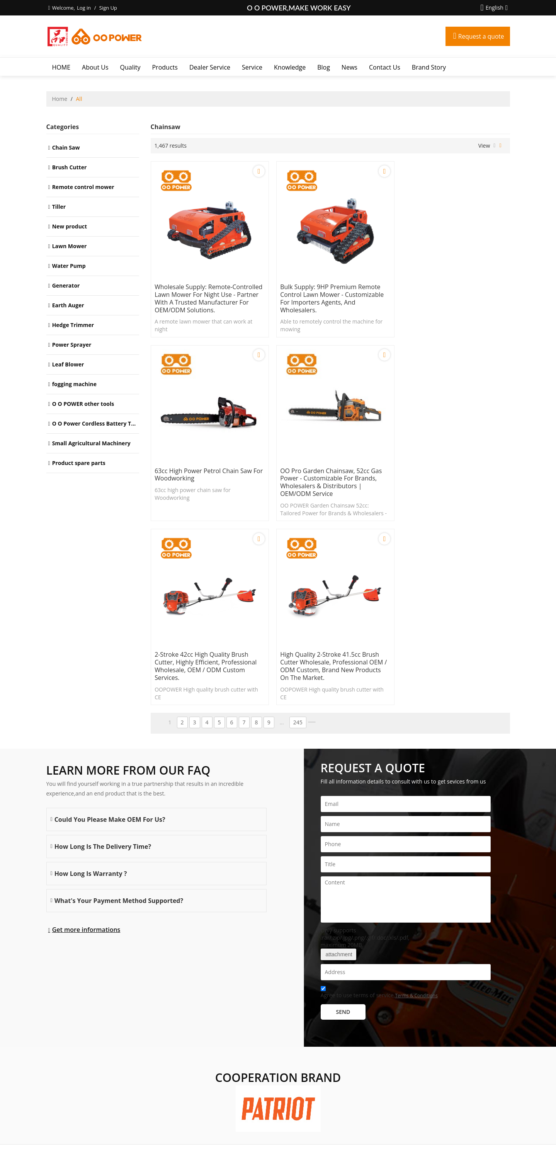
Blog (323, 67)
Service (252, 67)
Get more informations (86, 747)
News (349, 67)
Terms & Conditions (416, 812)
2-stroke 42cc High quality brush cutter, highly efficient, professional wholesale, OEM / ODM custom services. (328, 483)
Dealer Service (209, 67)
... (282, 539)
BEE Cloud (352, 1152)
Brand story (429, 67)
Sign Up (108, 7)
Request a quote (480, 36)
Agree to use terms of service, (379, 810)
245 (298, 539)
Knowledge (290, 67)
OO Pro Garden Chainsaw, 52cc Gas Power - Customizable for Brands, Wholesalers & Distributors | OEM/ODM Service (206, 483)
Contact (249, 1144)
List (494, 146)
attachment (338, 771)
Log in (84, 7)
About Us (95, 67)
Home (60, 98)
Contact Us (384, 67)
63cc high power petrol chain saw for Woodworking (448, 287)
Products (164, 67)
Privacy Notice (292, 1144)
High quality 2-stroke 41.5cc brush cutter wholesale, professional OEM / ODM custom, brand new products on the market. (451, 483)
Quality (130, 67)
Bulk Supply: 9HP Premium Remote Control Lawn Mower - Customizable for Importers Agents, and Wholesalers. (329, 294)
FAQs (267, 1144)
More (55, 1071)
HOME (61, 67)
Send (343, 829)
